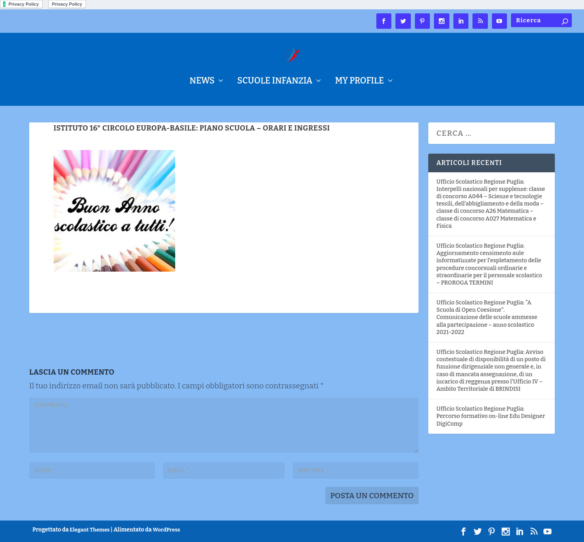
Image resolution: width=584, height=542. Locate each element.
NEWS (202, 82)
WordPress (166, 530)
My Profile (359, 82)
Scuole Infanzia (274, 82)
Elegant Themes (90, 530)
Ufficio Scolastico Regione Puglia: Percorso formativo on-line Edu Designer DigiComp (490, 416)
